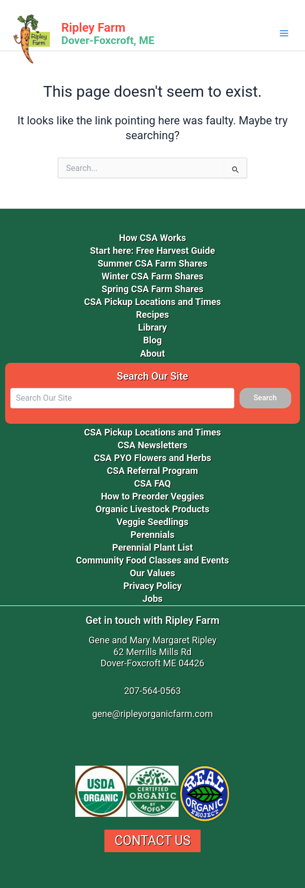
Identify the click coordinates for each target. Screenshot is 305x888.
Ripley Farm (93, 27)
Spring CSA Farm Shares (153, 289)
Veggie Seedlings (152, 521)
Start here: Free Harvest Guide (152, 250)
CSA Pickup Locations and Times (152, 301)
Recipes (152, 314)
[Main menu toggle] (284, 33)
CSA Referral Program (152, 470)
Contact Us (153, 840)
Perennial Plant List (152, 547)
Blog (152, 340)
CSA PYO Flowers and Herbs (152, 457)
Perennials (152, 534)
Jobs (152, 598)
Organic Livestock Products (152, 509)
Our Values (152, 573)
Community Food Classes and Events (152, 560)
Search (265, 397)
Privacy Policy (152, 585)
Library (152, 327)
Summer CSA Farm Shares (153, 263)
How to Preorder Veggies (152, 496)
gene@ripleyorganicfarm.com (152, 713)
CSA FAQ (152, 483)
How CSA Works (152, 237)
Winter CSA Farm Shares (153, 276)
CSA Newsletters (153, 445)
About (152, 353)
